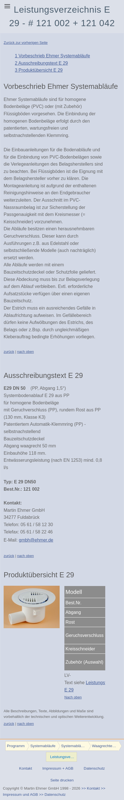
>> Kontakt (90, 788)
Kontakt (25, 768)
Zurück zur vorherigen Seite (26, 42)
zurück (9, 352)
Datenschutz (94, 768)
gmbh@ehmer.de (36, 540)
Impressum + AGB (57, 768)
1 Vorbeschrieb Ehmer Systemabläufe (52, 55)
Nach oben (73, 697)
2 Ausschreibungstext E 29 (41, 63)
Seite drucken (62, 780)
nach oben (25, 352)
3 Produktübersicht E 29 (39, 70)
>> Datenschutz (52, 794)
